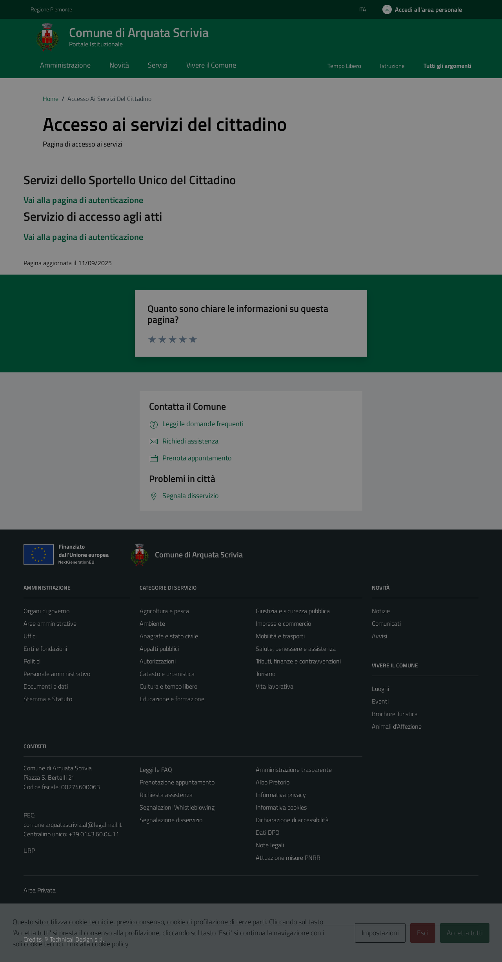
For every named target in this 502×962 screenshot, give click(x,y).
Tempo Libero (344, 65)
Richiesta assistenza (166, 794)
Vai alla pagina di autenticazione (83, 200)
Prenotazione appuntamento (177, 782)
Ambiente (152, 623)
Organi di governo (46, 611)
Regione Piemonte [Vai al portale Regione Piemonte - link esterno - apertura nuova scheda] (51, 9)
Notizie (381, 611)
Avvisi (379, 636)
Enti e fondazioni (45, 648)
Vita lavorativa (274, 686)
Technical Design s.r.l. (77, 939)
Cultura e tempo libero (168, 686)
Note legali (270, 845)
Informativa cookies (281, 807)
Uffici (30, 636)
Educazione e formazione (172, 699)
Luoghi (380, 688)
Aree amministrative (50, 623)
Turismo (265, 673)
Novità (119, 65)
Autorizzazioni (158, 661)
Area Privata (40, 890)
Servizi (157, 65)
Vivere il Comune (211, 65)
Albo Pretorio (272, 782)
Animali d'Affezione (397, 726)
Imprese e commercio (283, 623)
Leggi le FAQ (156, 769)
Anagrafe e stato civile (169, 636)
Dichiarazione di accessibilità (292, 820)
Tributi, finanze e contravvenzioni (298, 661)
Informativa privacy (281, 794)
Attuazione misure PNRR (288, 857)
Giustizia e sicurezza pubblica (293, 611)
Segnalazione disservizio (171, 820)
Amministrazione (65, 65)
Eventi (380, 701)
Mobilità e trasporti (280, 636)
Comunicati (386, 623)
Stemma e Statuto (48, 699)
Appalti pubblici (159, 648)
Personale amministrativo (57, 673)
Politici (32, 661)
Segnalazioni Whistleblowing (177, 807)
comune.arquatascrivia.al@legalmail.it (73, 824)
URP (29, 850)
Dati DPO (268, 832)
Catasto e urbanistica (167, 673)
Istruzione (392, 65)
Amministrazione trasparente (294, 769)
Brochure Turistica (395, 713)
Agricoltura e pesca (164, 611)
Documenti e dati (46, 686)
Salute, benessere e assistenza (296, 648)
